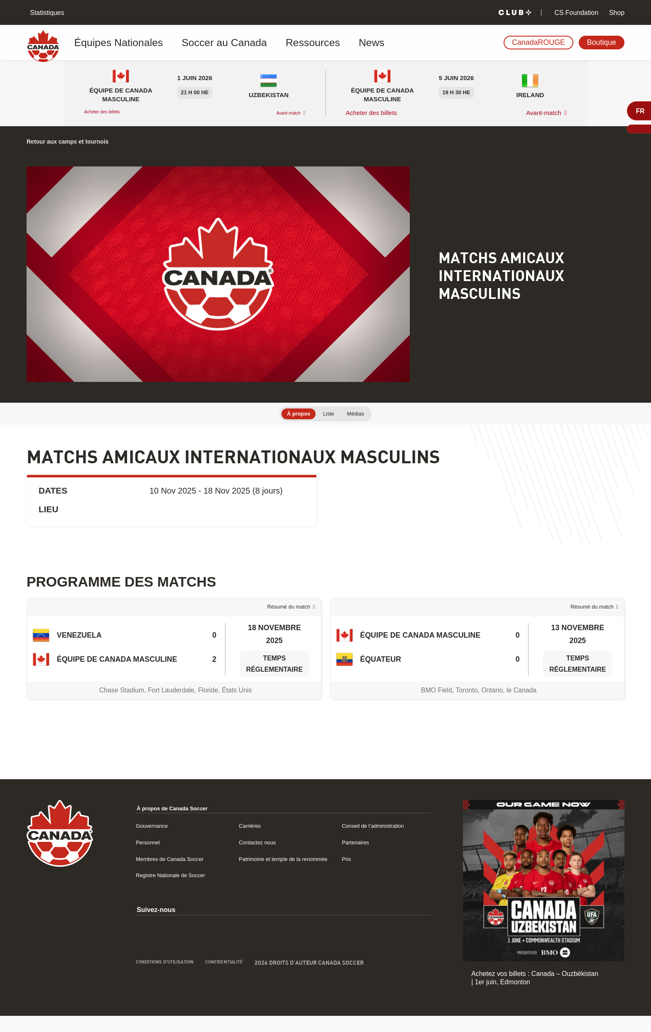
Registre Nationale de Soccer (168, 901)
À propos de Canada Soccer (170, 824)
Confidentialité (234, 989)
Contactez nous (255, 858)
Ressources (264, 43)
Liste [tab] (329, 414)
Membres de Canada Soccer (167, 874)
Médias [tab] (362, 414)
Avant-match (281, 112)
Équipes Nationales (116, 43)
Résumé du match (280, 615)
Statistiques (46, 12)
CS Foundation (575, 12)
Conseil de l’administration (376, 841)
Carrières (245, 841)
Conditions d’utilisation (162, 989)
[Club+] (514, 12)
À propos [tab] (292, 414)
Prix (344, 874)
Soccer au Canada (196, 43)
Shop (615, 12)
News (310, 43)
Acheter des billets (110, 112)
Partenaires (355, 858)
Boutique (601, 42)
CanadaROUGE (538, 42)
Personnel (140, 858)
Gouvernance (145, 841)
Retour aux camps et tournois (77, 141)
